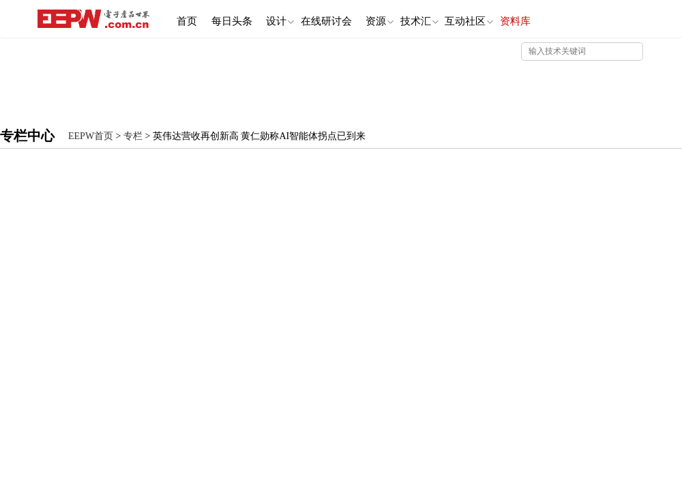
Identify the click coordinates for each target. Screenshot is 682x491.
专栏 (133, 136)
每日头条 (241, 17)
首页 (190, 17)
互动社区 (510, 18)
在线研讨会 (348, 17)
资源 (407, 18)
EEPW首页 (90, 136)
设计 (296, 18)
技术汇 (454, 18)
